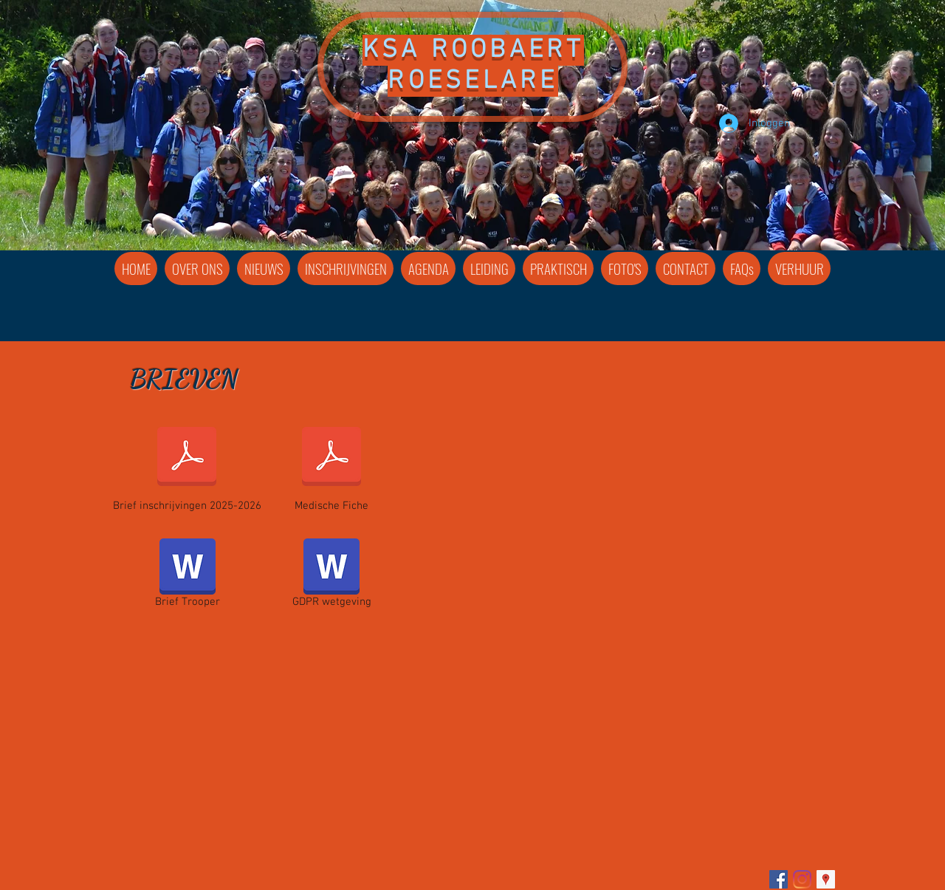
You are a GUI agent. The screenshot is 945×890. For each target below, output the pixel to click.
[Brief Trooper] (187, 576)
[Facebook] (778, 879)
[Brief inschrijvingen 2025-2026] (187, 466)
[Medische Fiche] (331, 466)
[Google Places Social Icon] (826, 879)
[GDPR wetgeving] (331, 576)
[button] (489, 268)
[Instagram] (802, 879)
